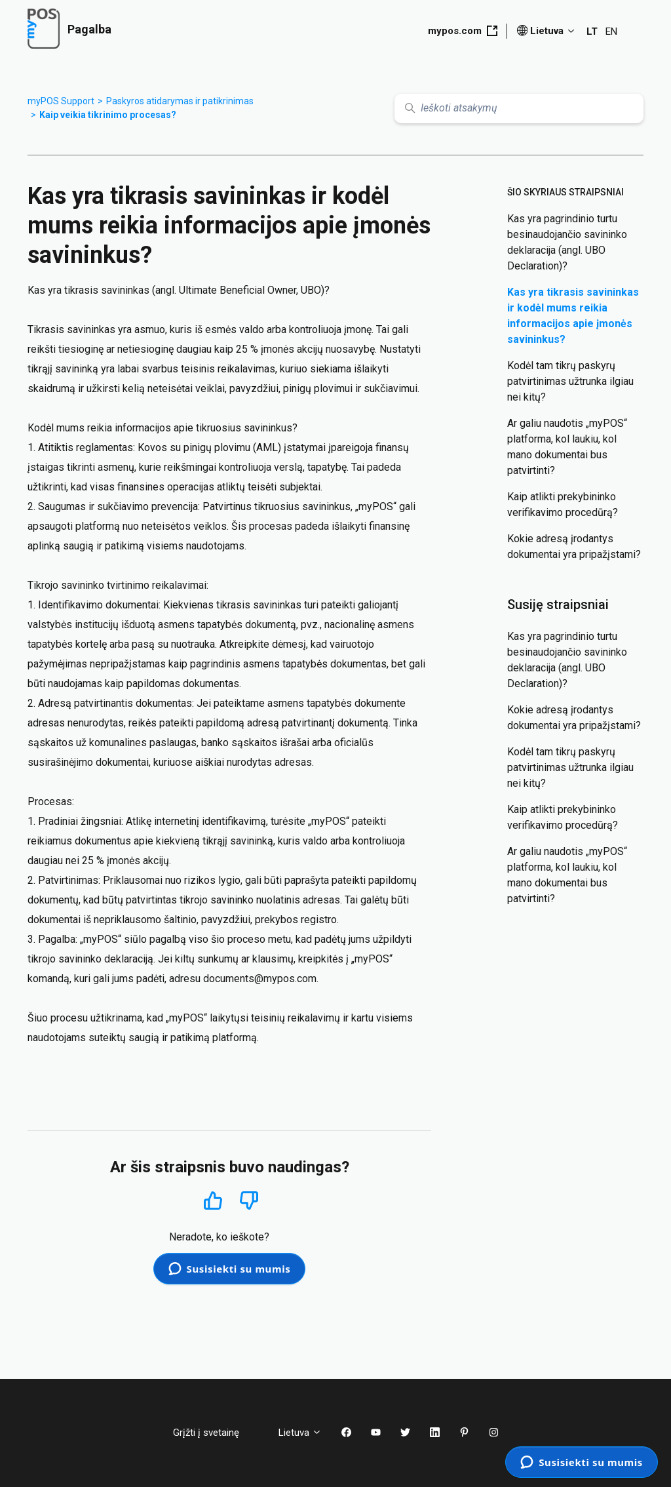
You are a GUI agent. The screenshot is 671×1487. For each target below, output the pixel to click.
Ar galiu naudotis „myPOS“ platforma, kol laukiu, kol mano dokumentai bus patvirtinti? (567, 447)
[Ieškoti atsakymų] (518, 108)
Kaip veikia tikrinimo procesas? (107, 114)
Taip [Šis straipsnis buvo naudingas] (212, 1200)
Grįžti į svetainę (216, 1432)
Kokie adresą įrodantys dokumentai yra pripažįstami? (574, 546)
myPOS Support (61, 101)
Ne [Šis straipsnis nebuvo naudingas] (249, 1201)
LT (592, 31)
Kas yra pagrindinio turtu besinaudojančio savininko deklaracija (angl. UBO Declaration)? (567, 242)
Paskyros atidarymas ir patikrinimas (180, 101)
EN (611, 31)
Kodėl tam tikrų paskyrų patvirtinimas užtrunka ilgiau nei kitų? (570, 381)
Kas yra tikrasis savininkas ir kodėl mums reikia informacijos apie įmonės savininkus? (573, 316)
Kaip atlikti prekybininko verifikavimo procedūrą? (562, 504)
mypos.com (462, 31)
